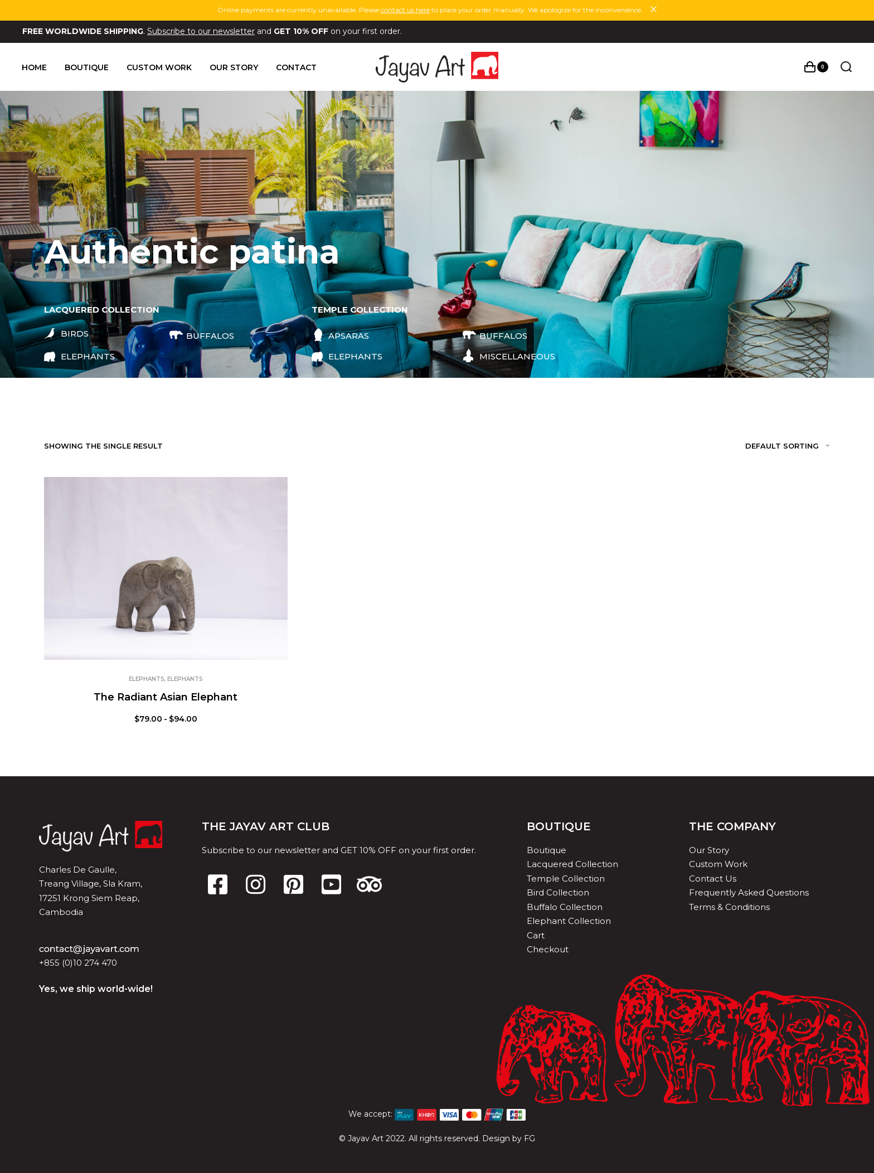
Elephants (146, 679)
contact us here (405, 10)
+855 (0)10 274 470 (78, 962)
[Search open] (845, 67)
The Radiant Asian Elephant (165, 697)
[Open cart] (815, 67)
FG (529, 1138)
